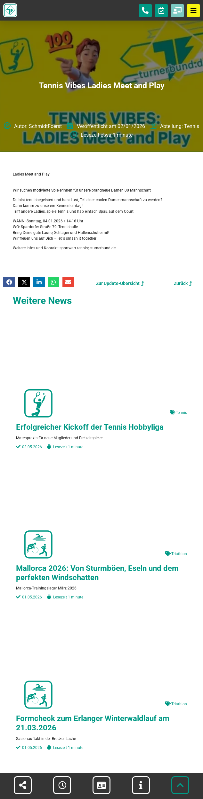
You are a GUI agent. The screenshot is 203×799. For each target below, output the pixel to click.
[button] (9, 282)
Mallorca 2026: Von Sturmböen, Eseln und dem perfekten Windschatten (97, 573)
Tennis (191, 126)
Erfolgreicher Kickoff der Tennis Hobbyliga (90, 427)
